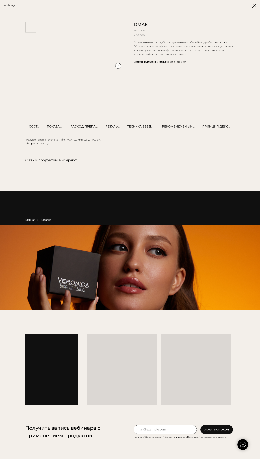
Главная (30, 219)
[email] (165, 429)
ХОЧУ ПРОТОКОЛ (216, 429)
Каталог (46, 219)
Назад (11, 5)
